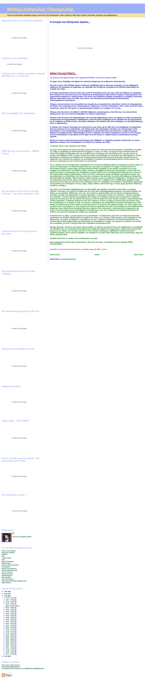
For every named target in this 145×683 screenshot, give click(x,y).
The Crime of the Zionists (11, 665)
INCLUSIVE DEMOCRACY (11, 667)
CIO (3, 556)
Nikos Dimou (6, 583)
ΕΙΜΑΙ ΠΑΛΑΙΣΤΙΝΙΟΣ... (63, 73)
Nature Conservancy (9, 568)
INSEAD (4, 554)
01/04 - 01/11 (10, 598)
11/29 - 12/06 (10, 652)
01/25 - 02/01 (10, 604)
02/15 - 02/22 (10, 610)
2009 (6, 596)
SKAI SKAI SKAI (7, 579)
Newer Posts (55, 254)
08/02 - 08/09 (10, 636)
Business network (8, 552)
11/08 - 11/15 (10, 650)
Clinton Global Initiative (10, 565)
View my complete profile (21, 537)
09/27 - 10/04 (10, 646)
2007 (6, 591)
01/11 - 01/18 (10, 600)
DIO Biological (7, 575)
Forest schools (7, 572)
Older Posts (138, 254)
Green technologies (9, 551)
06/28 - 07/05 (10, 628)
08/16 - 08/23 (10, 638)
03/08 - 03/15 (10, 612)
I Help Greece (6, 558)
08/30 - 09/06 (10, 640)
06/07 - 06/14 (10, 624)
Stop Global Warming (9, 570)
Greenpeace (6, 567)
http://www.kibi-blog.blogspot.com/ (14, 581)
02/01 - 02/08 (10, 608)
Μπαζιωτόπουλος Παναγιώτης (40, 9)
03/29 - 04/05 (10, 618)
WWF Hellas (6, 563)
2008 (6, 594)
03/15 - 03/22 (10, 614)
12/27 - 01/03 (10, 654)
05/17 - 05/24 (10, 622)
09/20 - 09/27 (10, 644)
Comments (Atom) (68, 259)
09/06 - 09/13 (10, 642)
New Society (6, 577)
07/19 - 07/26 (10, 632)
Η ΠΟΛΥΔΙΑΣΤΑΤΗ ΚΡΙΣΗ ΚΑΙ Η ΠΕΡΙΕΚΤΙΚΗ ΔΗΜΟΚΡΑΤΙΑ (23, 668)
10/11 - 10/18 (10, 648)
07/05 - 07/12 (10, 630)
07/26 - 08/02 (10, 634)
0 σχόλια (104, 249)
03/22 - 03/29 (10, 616)
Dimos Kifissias (7, 574)
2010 (6, 656)
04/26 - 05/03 (10, 620)
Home (97, 254)
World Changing (7, 561)
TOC (3, 560)
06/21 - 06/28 (10, 626)
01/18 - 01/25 (10, 602)
